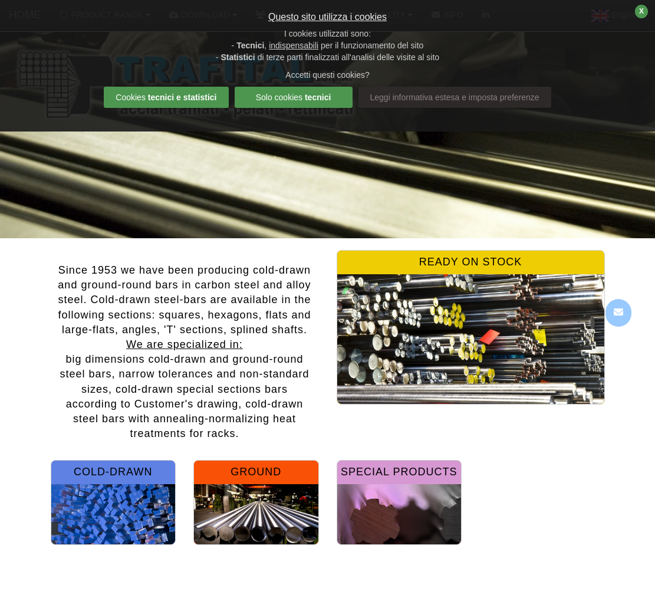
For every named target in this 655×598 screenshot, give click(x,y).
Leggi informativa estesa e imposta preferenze (454, 97)
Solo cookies (293, 97)
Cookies (166, 97)
